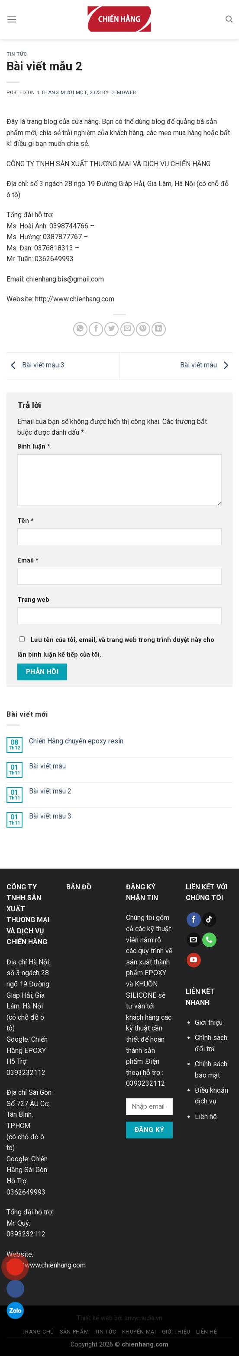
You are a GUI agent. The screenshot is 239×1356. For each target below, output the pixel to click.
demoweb (123, 92)
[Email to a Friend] (127, 329)
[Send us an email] (194, 939)
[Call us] (209, 939)
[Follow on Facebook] (194, 919)
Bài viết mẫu (206, 365)
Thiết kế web (95, 1318)
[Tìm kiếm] (229, 19)
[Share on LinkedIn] (159, 329)
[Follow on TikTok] (209, 919)
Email (28, 560)
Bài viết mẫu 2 (50, 791)
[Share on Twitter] (111, 329)
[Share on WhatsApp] (80, 329)
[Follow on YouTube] (194, 960)
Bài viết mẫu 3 (35, 365)
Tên (25, 521)
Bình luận (33, 446)
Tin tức (16, 54)
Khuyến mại (139, 1332)
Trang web (33, 600)
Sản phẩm (74, 1332)
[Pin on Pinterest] (143, 329)
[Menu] (11, 19)
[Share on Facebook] (96, 329)
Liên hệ (205, 1117)
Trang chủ (38, 1332)
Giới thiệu (209, 1022)
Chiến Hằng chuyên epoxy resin (76, 741)
